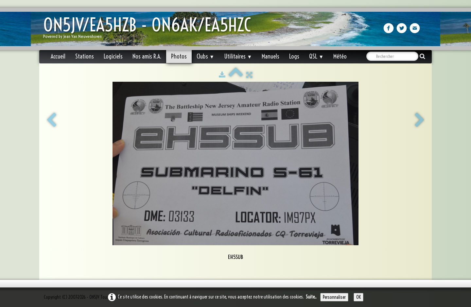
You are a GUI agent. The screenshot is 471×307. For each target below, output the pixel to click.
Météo (340, 56)
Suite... (311, 297)
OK (358, 297)
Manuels (270, 56)
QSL (316, 56)
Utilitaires (238, 56)
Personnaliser (334, 297)
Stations (84, 56)
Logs (294, 56)
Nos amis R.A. (146, 56)
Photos (179, 56)
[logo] (149, 29)
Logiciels (113, 56)
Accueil (58, 56)
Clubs (205, 56)
